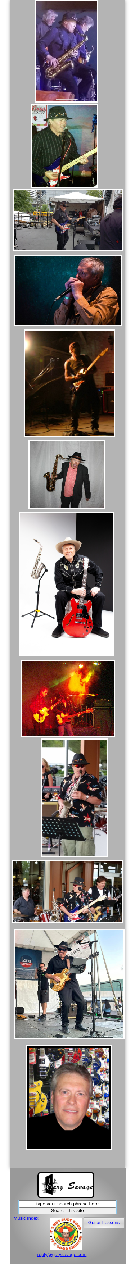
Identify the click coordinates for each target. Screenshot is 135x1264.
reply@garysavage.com (62, 1254)
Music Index (26, 1218)
